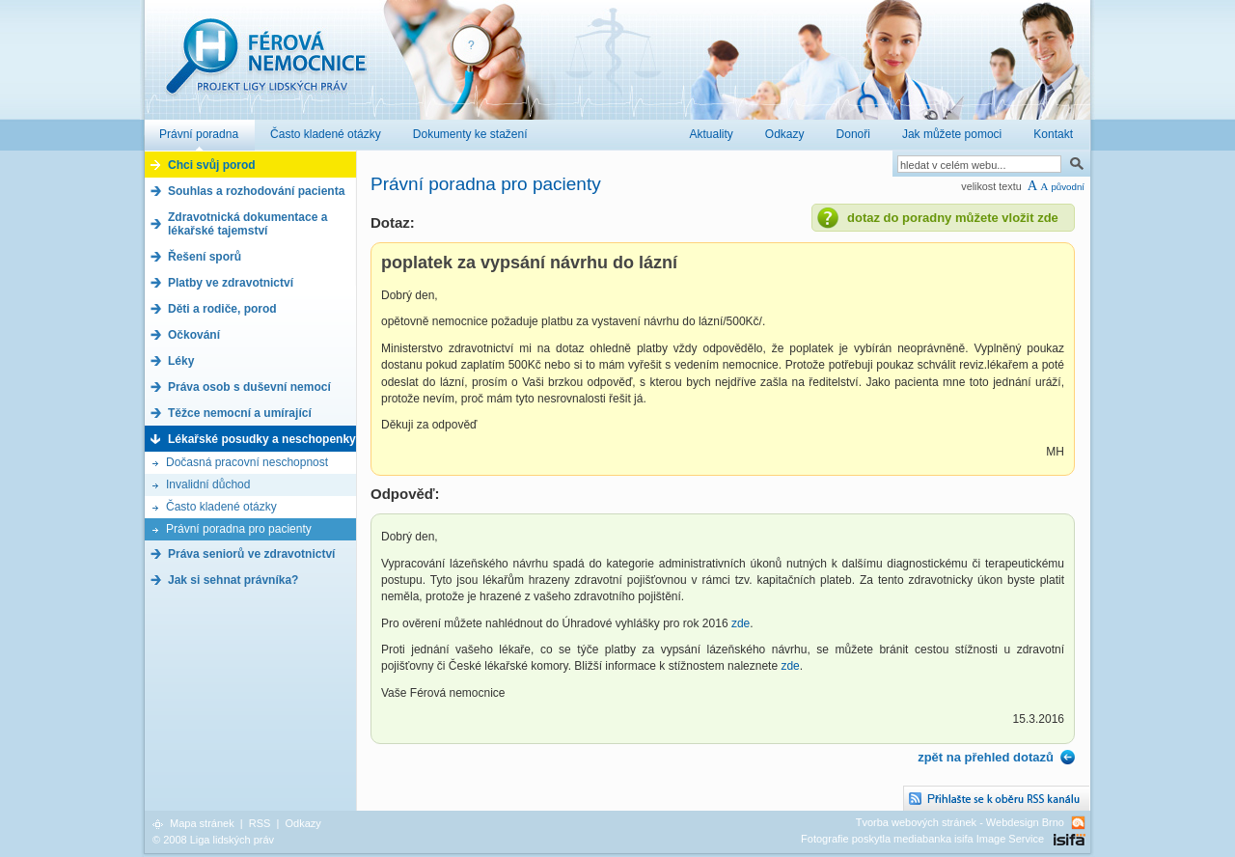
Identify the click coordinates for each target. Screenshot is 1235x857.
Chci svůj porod (212, 165)
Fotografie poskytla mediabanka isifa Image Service (922, 838)
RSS (260, 823)
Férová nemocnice (265, 66)
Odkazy (302, 823)
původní (1067, 186)
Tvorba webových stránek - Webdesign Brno (960, 822)
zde (740, 623)
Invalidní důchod (208, 484)
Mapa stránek (202, 823)
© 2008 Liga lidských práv (213, 839)
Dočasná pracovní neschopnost (247, 462)
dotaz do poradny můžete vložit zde (952, 217)
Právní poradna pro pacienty (239, 529)
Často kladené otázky (221, 506)
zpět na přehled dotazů (986, 757)
